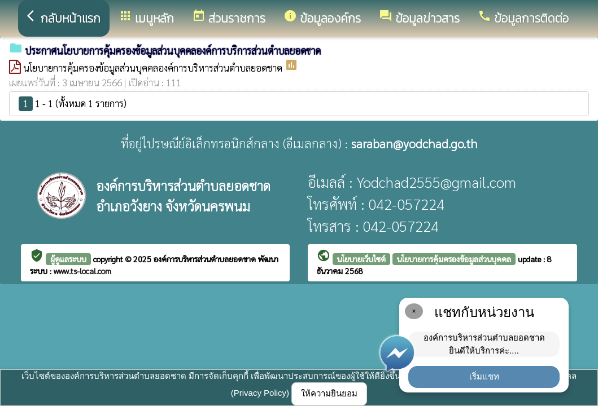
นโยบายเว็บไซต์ (361, 259)
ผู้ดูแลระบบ (68, 259)
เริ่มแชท (484, 376)
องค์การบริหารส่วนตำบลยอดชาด (206, 259)
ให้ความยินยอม (329, 393)
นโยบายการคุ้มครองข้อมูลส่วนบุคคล (454, 259)
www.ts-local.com (82, 271)
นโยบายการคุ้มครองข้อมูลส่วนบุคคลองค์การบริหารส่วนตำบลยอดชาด (154, 67)
